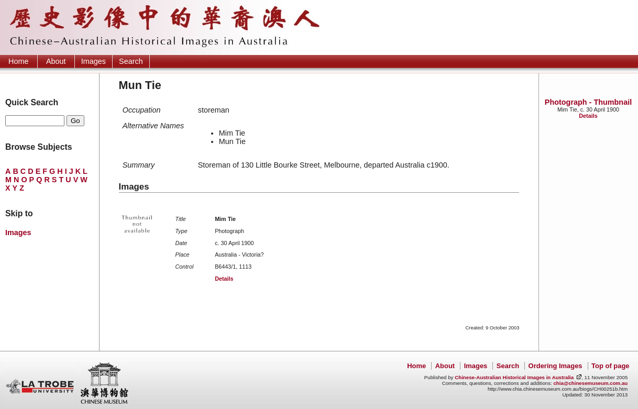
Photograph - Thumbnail (588, 102)
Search (131, 61)
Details (588, 116)
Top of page (610, 366)
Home (18, 61)
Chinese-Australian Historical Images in (514, 377)
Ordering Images (555, 366)
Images (93, 61)
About (56, 61)
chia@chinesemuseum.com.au (590, 383)
